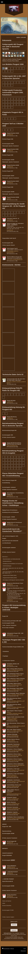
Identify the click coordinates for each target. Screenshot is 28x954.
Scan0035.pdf (10, 896)
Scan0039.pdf (10, 182)
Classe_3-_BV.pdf (11, 740)
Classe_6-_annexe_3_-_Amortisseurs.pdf (16, 781)
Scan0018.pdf (10, 634)
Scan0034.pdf (10, 873)
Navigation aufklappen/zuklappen (14, 2)
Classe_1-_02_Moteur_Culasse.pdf (14, 675)
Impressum (14, 930)
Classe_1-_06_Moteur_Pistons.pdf (14, 684)
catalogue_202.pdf (11, 867)
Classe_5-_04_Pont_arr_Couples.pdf (15, 760)
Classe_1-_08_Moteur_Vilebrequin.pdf (15, 694)
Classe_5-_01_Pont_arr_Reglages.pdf (15, 750)
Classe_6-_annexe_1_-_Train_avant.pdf (15, 770)
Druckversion (6, 948)
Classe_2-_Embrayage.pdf (12, 735)
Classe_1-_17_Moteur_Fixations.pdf (14, 730)
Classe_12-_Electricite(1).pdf (13, 803)
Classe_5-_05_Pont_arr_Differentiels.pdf (15, 765)
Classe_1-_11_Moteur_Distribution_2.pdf (15, 707)
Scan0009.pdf (10, 418)
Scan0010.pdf (10, 401)
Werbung (14, 924)
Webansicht (23, 950)
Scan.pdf (9, 198)
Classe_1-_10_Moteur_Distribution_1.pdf (15, 700)
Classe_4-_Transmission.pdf (13, 745)
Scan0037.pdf (10, 665)
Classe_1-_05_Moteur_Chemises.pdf (15, 679)
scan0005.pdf (10, 600)
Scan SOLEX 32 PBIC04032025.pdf (14, 259)
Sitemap (12, 948)
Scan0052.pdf (10, 523)
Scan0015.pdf (10, 166)
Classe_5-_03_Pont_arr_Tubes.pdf (14, 755)
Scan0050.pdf (10, 495)
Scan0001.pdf (10, 134)
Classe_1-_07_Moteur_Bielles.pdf (14, 689)
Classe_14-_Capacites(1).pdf (13, 813)
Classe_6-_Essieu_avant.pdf (13, 786)
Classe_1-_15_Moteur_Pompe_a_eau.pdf (16, 725)
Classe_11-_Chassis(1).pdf (13, 798)
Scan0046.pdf (10, 219)
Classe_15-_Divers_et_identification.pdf (15, 818)
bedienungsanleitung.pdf (12, 445)
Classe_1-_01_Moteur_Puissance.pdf (15, 670)
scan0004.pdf (10, 584)
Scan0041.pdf (10, 150)
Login (24, 948)
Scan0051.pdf (10, 230)
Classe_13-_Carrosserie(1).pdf (13, 808)
